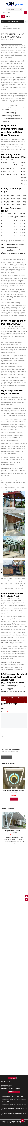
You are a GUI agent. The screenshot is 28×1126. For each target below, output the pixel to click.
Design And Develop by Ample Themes (17, 1121)
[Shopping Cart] (26, 899)
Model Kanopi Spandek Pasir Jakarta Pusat (11, 115)
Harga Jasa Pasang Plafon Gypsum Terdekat (14, 790)
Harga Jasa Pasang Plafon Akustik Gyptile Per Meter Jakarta (13, 1099)
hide (16, 105)
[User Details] (26, 896)
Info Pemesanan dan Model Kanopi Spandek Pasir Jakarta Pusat (14, 120)
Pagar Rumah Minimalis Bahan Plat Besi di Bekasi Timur (13, 1108)
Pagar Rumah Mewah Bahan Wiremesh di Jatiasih (11, 1113)
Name (2, 729)
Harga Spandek (20, 1122)
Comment (4, 712)
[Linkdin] (1, 572)
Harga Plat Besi (13, 1122)
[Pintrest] (1, 569)
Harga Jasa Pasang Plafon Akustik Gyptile (10, 1104)
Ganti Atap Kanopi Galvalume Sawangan (16, 702)
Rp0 (12, 16)
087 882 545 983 (7, 1088)
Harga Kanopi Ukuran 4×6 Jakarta (14, 831)
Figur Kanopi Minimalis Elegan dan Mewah (13, 116)
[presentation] (21, 779)
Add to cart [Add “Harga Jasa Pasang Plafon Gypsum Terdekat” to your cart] (13, 799)
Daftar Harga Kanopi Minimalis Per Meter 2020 (14, 110)
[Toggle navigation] (25, 22)
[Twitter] (1, 567)
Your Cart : (9, 16)
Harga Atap (6, 1122)
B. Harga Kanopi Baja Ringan (10, 112)
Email (2, 736)
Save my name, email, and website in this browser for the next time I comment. (11, 750)
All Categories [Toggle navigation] (10, 21)
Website (3, 743)
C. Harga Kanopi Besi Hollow (10, 113)
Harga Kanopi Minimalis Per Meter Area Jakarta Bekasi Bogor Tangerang (13, 108)
